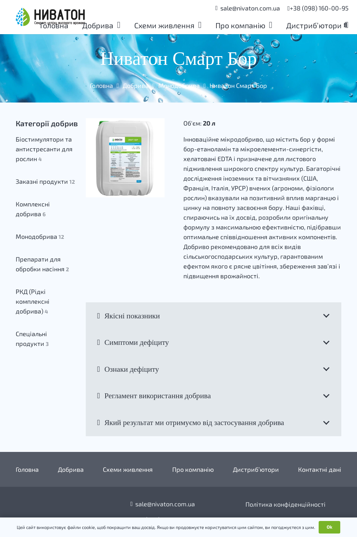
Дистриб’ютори (256, 469)
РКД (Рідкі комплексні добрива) (33, 301)
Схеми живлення (128, 469)
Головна (101, 85)
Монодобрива (179, 85)
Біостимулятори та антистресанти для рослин (44, 148)
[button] (116, 26)
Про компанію (193, 469)
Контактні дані (319, 469)
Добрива (136, 85)
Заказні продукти (45, 181)
